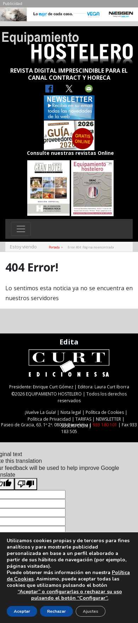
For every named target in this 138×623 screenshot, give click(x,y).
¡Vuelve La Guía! (40, 412)
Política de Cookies (105, 412)
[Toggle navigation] (21, 229)
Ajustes (90, 611)
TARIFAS (83, 419)
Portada (54, 247)
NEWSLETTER (108, 419)
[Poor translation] (26, 484)
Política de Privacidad (49, 419)
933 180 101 (105, 425)
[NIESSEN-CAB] (69, 16)
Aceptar (22, 611)
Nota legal (71, 412)
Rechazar (56, 611)
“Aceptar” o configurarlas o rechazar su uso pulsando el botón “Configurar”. (70, 595)
